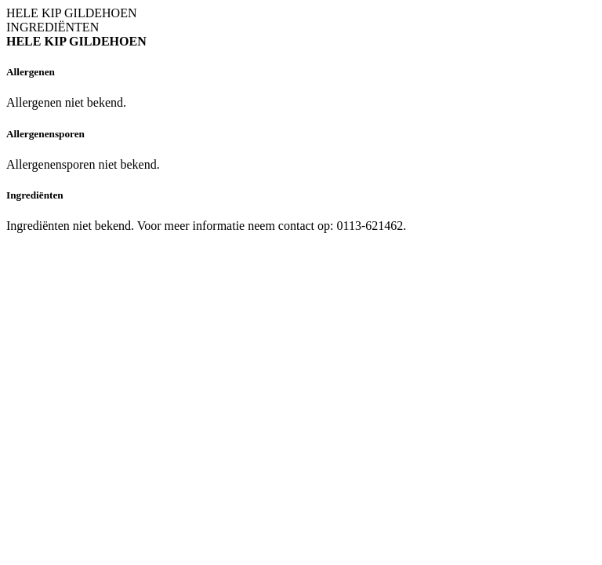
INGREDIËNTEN (52, 27)
